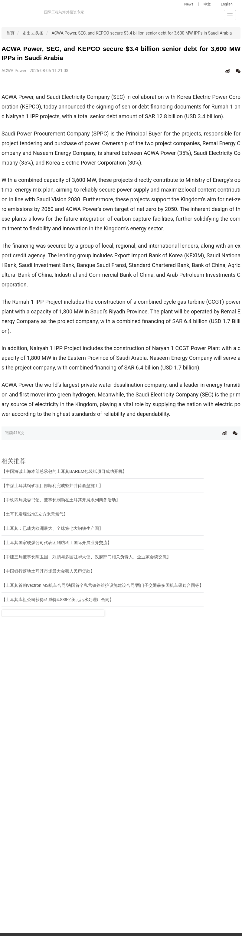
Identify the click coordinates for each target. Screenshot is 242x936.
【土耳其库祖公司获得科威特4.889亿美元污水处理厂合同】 (58, 599)
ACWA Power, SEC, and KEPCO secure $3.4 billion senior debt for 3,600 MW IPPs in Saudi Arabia (141, 33)
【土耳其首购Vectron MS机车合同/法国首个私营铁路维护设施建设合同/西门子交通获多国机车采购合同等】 (103, 585)
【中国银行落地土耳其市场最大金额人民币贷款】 (48, 571)
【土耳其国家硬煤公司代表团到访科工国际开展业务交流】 (57, 542)
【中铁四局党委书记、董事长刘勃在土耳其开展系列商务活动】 (61, 499)
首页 (10, 33)
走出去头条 (33, 33)
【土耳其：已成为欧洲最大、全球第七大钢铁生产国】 (52, 528)
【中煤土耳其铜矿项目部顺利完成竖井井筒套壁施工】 (52, 485)
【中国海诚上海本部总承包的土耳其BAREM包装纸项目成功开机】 (64, 471)
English (227, 4)
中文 (207, 4)
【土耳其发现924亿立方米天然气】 (35, 514)
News (188, 4)
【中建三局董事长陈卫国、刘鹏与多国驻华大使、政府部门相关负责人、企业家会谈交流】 (86, 556)
